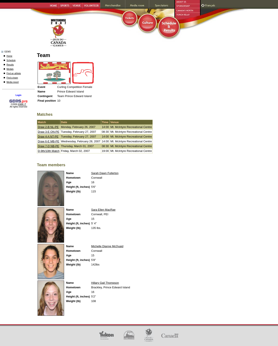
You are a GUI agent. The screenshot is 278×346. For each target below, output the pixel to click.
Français (210, 5)
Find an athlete (14, 73)
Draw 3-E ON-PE (48, 131)
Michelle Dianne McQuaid (107, 246)
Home (9, 56)
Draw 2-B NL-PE (48, 127)
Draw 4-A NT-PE (48, 136)
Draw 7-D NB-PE (48, 146)
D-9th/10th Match (49, 151)
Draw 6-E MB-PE (48, 141)
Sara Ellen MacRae (103, 209)
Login (18, 95)
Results (10, 65)
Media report (13, 82)
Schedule (11, 60)
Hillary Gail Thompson (105, 282)
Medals (10, 69)
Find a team (12, 78)
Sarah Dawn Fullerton (105, 173)
